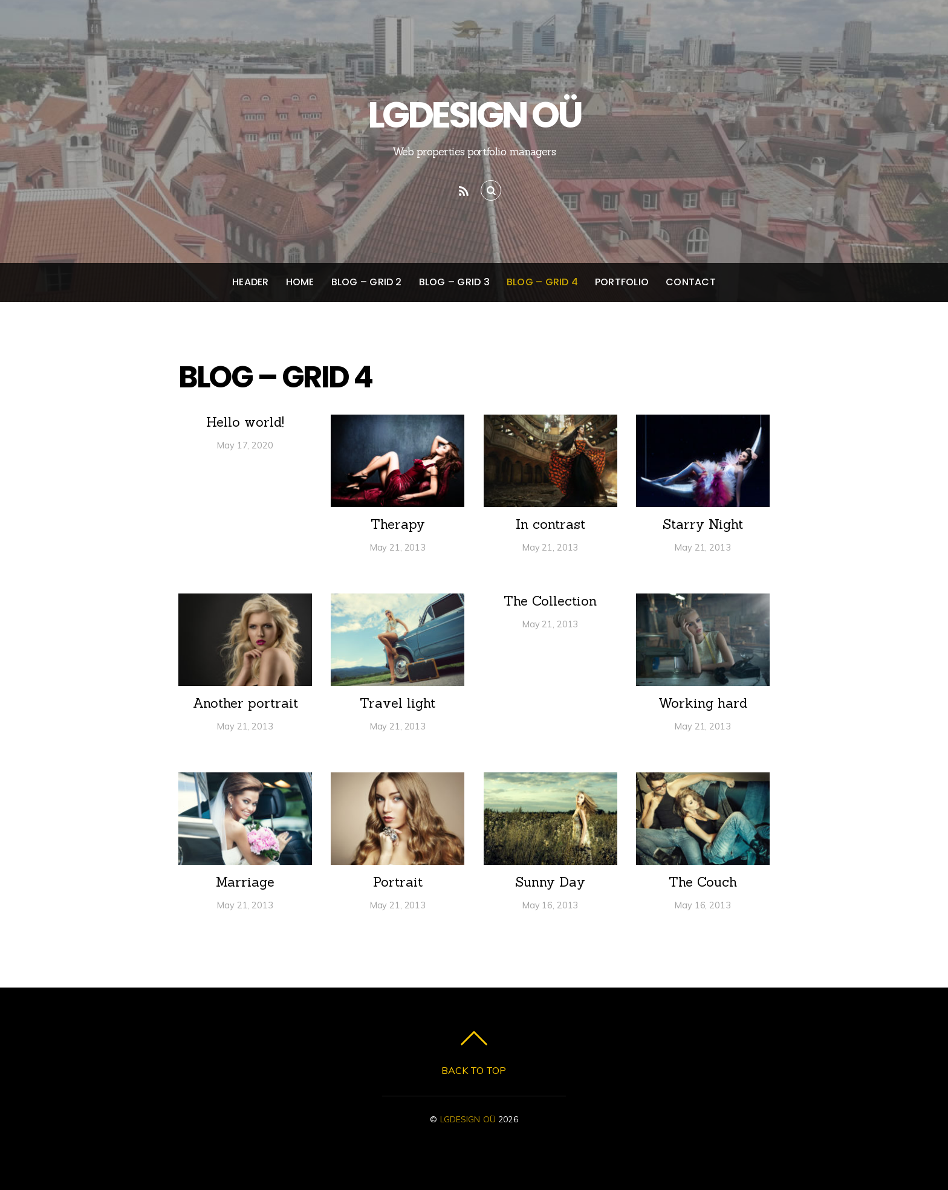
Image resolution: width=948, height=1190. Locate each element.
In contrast (550, 524)
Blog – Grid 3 (454, 282)
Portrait (398, 881)
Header (250, 282)
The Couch (703, 881)
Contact (691, 282)
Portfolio (622, 282)
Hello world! (245, 421)
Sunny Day (550, 881)
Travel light (397, 702)
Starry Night (703, 524)
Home (300, 282)
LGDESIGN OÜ (468, 1119)
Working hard (702, 702)
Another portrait (245, 702)
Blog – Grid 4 (542, 282)
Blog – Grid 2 (366, 282)
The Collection (550, 600)
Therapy (398, 524)
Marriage (245, 881)
